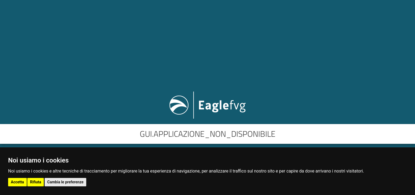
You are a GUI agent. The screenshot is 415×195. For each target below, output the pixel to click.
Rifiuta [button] (35, 182)
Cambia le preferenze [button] (65, 182)
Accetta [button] (17, 182)
